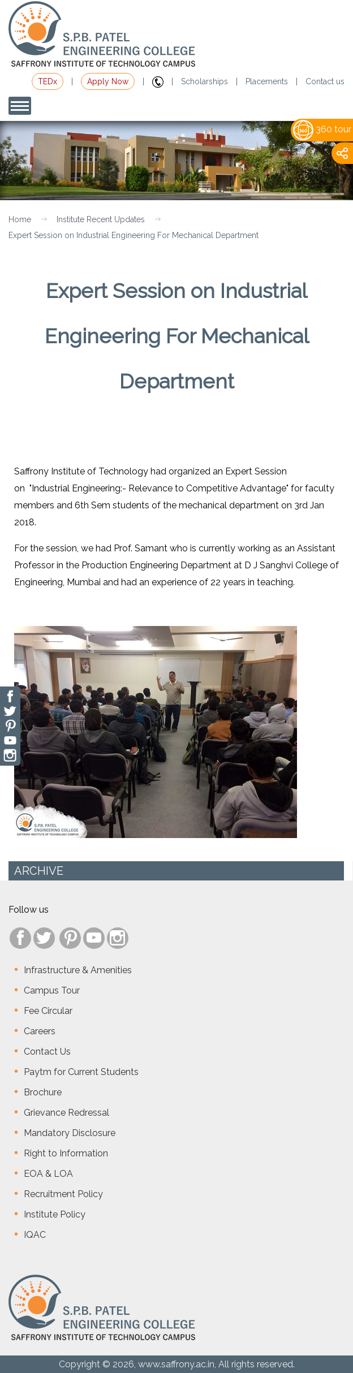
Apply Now (107, 81)
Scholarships (204, 81)
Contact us (325, 81)
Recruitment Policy (63, 1194)
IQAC (35, 1234)
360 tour (322, 129)
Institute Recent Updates (101, 219)
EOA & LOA (48, 1173)
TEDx (47, 81)
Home (19, 219)
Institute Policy (54, 1214)
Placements (267, 81)
